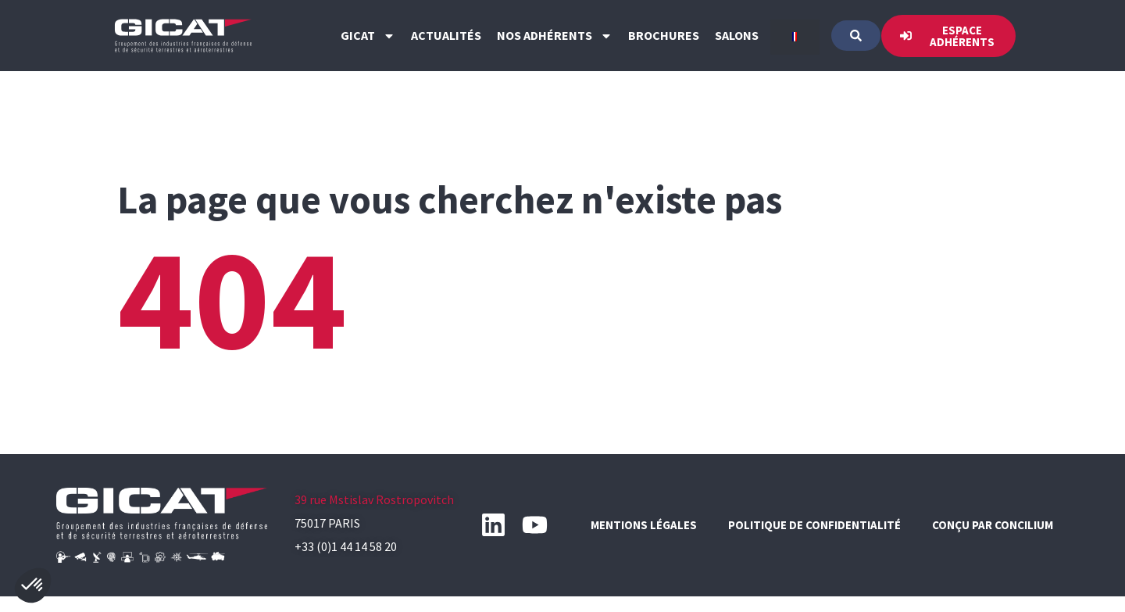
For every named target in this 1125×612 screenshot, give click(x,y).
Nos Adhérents (554, 36)
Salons (737, 35)
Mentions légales (644, 524)
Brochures (663, 35)
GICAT (368, 36)
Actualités (446, 35)
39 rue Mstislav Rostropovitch (374, 499)
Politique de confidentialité (814, 524)
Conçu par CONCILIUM (992, 524)
